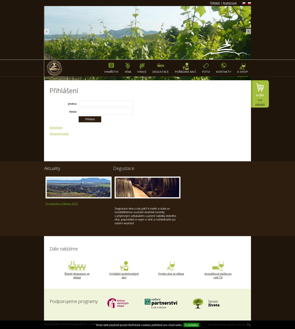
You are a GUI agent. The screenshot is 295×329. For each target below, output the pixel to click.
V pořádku (191, 325)
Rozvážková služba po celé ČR (218, 270)
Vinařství (111, 68)
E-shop (242, 68)
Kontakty (223, 68)
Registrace (56, 127)
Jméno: (72, 104)
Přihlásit (215, 3)
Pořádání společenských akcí (124, 270)
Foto (206, 68)
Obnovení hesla (59, 133)
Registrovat (230, 3)
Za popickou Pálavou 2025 (62, 203)
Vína (127, 68)
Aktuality (52, 168)
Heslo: (73, 111)
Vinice (141, 68)
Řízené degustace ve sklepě (77, 270)
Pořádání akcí (185, 68)
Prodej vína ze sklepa (171, 268)
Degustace (160, 68)
